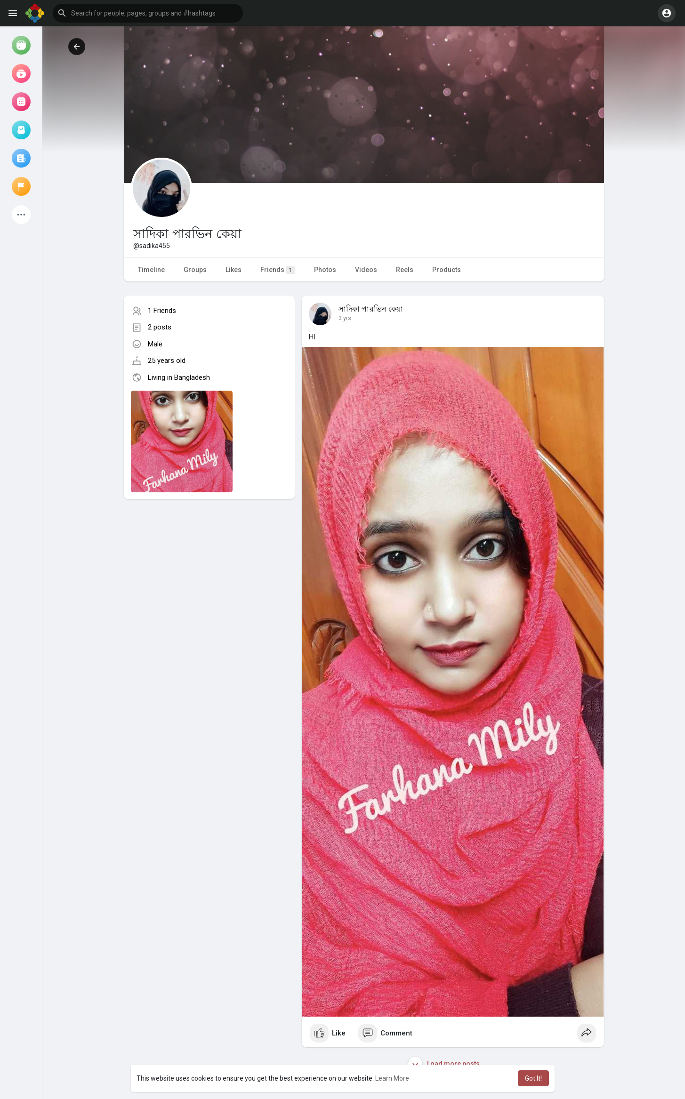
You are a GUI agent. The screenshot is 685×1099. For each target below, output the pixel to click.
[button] (148, 13)
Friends (277, 270)
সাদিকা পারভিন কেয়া (370, 309)
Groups (195, 269)
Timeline (151, 269)
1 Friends (162, 310)
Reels (404, 269)
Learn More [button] (392, 1078)
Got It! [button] (533, 1078)
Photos (325, 269)
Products (446, 269)
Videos (366, 269)
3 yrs (344, 318)
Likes (234, 269)
